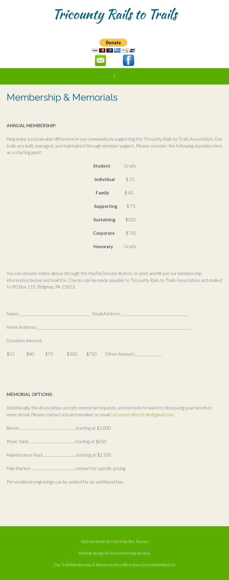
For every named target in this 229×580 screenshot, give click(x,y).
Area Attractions (127, 565)
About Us (168, 565)
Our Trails (62, 565)
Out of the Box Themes (129, 541)
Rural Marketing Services (130, 553)
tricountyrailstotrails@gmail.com (142, 414)
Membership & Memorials (92, 565)
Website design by (93, 553)
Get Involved (150, 565)
